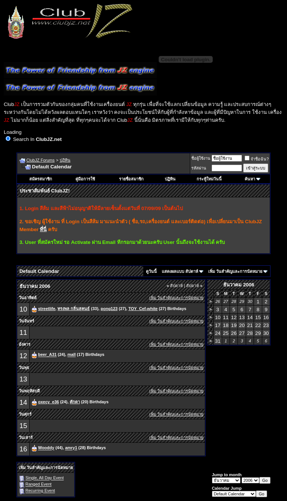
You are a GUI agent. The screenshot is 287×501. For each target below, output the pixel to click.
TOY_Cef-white (143, 308)
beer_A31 (47, 355)
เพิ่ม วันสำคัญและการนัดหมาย (235, 271)
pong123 (109, 308)
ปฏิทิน (65, 160)
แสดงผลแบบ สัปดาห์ (180, 271)
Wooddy (46, 448)
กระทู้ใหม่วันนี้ (209, 179)
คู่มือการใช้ (85, 179)
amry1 (71, 448)
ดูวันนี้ (151, 271)
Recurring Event (40, 491)
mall (72, 355)
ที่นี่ (43, 229)
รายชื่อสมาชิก (131, 179)
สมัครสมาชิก (40, 179)
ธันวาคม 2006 (238, 285)
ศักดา (75, 402)
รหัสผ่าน (198, 168)
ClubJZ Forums (40, 160)
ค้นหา (250, 179)
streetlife (46, 308)
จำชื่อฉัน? (257, 159)
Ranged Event (39, 484)
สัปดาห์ (175, 285)
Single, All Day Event (45, 478)
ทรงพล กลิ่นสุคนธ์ (73, 308)
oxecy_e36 (48, 402)
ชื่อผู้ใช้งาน (200, 158)
